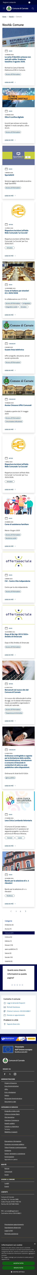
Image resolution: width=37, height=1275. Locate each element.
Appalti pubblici (10, 1123)
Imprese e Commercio (12, 1120)
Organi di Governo (11, 1083)
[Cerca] (33, 8)
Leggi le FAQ (9, 1230)
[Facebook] (5, 1074)
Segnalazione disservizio (13, 1227)
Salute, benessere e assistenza (15, 1153)
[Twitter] (10, 1074)
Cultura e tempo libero (12, 1114)
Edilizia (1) (8, 941)
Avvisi (8, 51)
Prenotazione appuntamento (14, 1224)
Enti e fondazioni (10, 1092)
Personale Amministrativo (13, 1098)
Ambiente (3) (9, 925)
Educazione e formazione (13, 1141)
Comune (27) (9, 933)
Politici (7, 1095)
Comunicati (10, 344)
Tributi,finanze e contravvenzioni (16, 1147)
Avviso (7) (8, 929)
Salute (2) (8, 953)
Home (4, 16)
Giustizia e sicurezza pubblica (14, 1144)
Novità (11, 16)
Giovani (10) (9, 945)
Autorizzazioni (9, 1157)
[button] (18, 1272)
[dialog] (18, 1258)
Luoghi (7, 1183)
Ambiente (8, 1150)
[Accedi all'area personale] (29, 2)
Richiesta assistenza (11, 1234)
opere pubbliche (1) (11, 949)
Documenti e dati (10, 1101)
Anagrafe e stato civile (12, 1111)
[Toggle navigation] (4, 8)
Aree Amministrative (12, 1086)
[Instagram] (15, 1074)
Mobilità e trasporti (11, 1132)
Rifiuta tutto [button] (18, 1268)
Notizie (9, 224)
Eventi (7, 1186)
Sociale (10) (9, 957)
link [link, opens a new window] (8, 1259)
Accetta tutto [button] (18, 1263)
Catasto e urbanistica (12, 1126)
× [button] (35, 1244)
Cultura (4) (8, 937)
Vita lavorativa (9, 1117)
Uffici (6, 1089)
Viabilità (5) (8, 961)
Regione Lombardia (9, 2)
